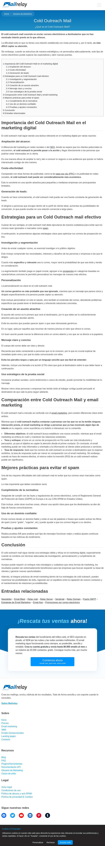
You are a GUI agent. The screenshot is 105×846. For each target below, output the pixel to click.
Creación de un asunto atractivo (22, 85)
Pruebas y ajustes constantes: (21, 107)
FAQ (3, 760)
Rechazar (51, 842)
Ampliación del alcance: (18, 67)
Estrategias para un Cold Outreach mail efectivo (26, 76)
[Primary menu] (99, 5)
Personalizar (38, 842)
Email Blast (19, 599)
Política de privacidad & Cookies (17, 797)
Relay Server (46, 599)
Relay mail (32, 599)
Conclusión (9, 110)
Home (6, 14)
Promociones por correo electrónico (62, 602)
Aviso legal (6, 787)
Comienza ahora (52, 661)
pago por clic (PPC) (65, 174)
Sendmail (59, 599)
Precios (5, 723)
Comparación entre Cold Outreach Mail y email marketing (30, 95)
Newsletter (6, 599)
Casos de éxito (8, 773)
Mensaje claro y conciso (19, 88)
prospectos (68, 271)
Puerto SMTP (89, 599)
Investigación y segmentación (21, 79)
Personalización (15, 82)
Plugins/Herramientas (11, 764)
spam (45, 228)
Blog (3, 757)
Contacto (5, 739)
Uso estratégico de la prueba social (24, 91)
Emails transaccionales (12, 733)
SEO (52, 147)
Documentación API (11, 767)
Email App (38, 602)
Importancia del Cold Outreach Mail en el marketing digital (30, 64)
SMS (3, 730)
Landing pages (8, 736)
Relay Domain (73, 599)
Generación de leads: (17, 73)
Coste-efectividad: (16, 70)
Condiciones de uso (11, 790)
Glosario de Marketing (22, 14)
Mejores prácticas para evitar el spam (21, 98)
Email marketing (9, 726)
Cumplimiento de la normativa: (21, 101)
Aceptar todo (65, 842)
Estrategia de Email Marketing (15, 602)
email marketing (59, 413)
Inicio (3, 720)
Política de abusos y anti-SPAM (16, 793)
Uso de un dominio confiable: (21, 104)
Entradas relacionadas (14, 113)
